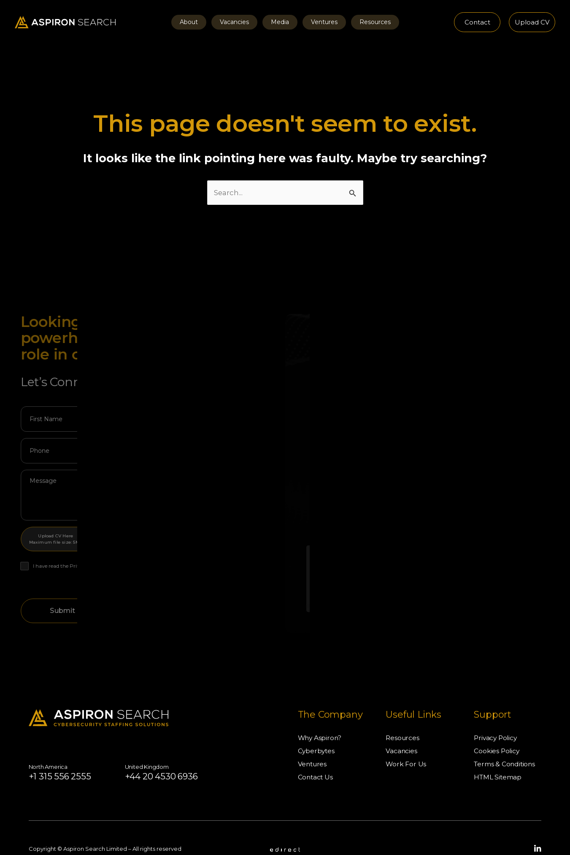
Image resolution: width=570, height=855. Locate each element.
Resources (365, 22)
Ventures (319, 22)
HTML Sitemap (498, 756)
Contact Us (316, 756)
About (199, 22)
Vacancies (239, 22)
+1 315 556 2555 (65, 755)
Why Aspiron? (320, 716)
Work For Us (406, 742)
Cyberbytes (317, 729)
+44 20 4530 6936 (179, 755)
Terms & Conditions (505, 742)
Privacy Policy (496, 716)
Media (280, 22)
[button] (477, 22)
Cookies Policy (497, 729)
